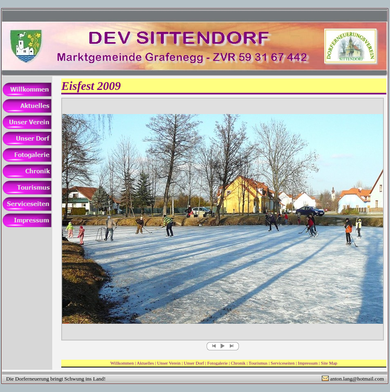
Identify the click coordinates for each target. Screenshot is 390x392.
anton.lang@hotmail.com (357, 379)
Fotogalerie (217, 363)
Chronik (238, 363)
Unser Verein (169, 363)
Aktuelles (145, 363)
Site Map (329, 363)
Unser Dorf (194, 363)
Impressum (308, 363)
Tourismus (258, 363)
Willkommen (122, 363)
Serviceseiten (283, 363)
